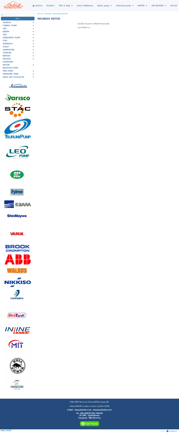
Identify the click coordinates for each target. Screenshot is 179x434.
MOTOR (48, 14)
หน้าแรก (40, 14)
